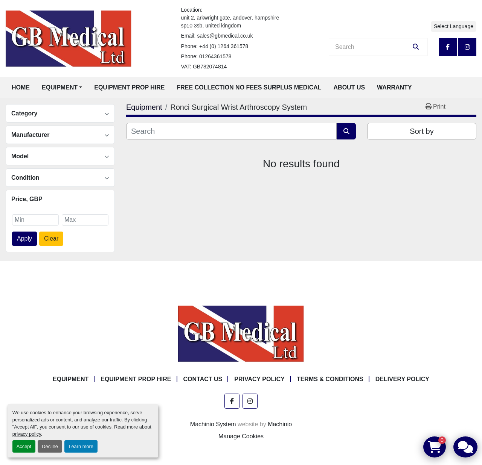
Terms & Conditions (330, 379)
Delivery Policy (402, 379)
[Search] (372, 47)
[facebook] (448, 47)
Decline (50, 446)
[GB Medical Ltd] (241, 333)
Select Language (453, 26)
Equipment (60, 87)
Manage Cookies (241, 436)
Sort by (421, 131)
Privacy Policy (259, 379)
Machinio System (213, 424)
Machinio (280, 424)
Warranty (394, 87)
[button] (62, 87)
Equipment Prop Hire (129, 87)
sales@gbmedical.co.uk (225, 36)
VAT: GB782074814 (204, 67)
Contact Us (203, 379)
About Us (349, 87)
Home (21, 87)
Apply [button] (24, 238)
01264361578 (215, 56)
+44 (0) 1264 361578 (223, 46)
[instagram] (467, 47)
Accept (24, 446)
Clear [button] (51, 238)
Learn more (81, 446)
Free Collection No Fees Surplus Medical (249, 87)
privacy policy (26, 434)
